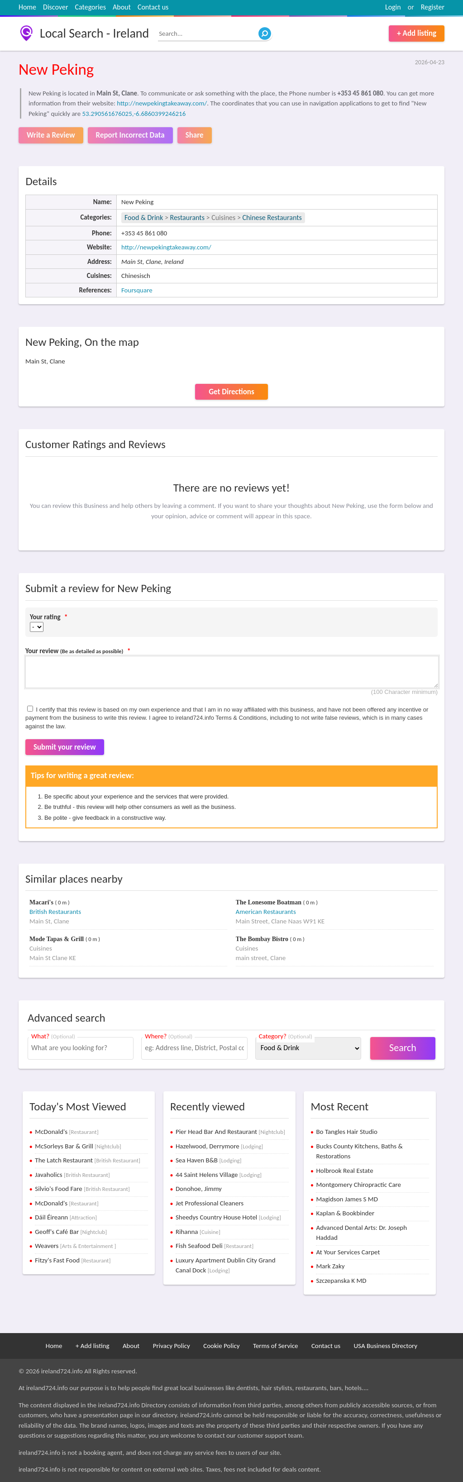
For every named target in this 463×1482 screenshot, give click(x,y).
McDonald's (66, 1132)
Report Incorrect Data (130, 135)
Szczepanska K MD (341, 1280)
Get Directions (231, 392)
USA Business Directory (385, 1346)
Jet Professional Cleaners (209, 1203)
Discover (55, 7)
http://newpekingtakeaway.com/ (162, 103)
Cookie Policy (221, 1346)
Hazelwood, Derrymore (219, 1146)
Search (402, 1048)
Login (393, 7)
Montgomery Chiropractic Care (358, 1185)
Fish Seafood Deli (214, 1246)
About (122, 7)
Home (27, 7)
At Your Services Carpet (348, 1252)
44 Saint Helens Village (219, 1175)
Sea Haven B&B (209, 1160)
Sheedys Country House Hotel (228, 1217)
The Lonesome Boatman (269, 902)
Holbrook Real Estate (344, 1170)
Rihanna (198, 1232)
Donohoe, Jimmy (199, 1189)
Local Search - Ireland (94, 33)
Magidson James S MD (346, 1199)
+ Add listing (416, 33)
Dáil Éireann (66, 1217)
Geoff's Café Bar (71, 1232)
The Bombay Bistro (263, 939)
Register (432, 7)
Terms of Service (275, 1346)
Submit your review (64, 747)
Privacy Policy (171, 1346)
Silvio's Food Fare (82, 1189)
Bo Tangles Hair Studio (346, 1132)
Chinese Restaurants (272, 217)
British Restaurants (55, 912)
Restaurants (187, 217)
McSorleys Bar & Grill (78, 1146)
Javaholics (72, 1175)
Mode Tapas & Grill (57, 939)
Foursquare (137, 290)
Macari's (42, 902)
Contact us (153, 7)
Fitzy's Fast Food (72, 1260)
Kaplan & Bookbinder (345, 1213)
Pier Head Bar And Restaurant (230, 1132)
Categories (90, 7)
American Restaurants (266, 912)
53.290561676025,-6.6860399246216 (134, 114)
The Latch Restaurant (87, 1160)
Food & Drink (143, 217)
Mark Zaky (330, 1266)
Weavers (75, 1246)
